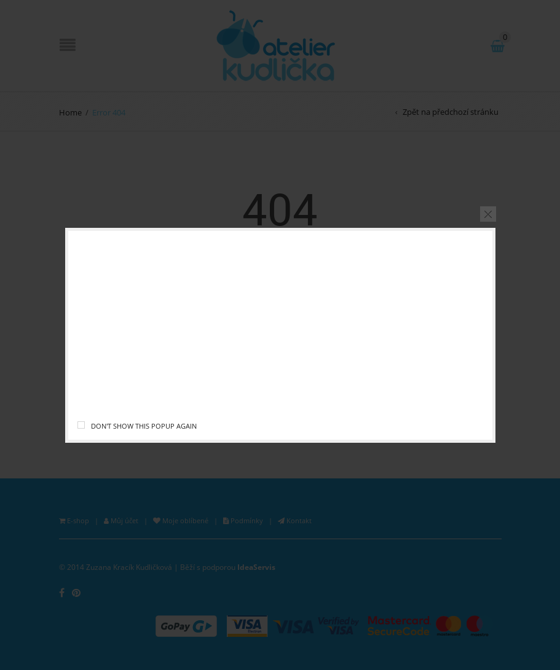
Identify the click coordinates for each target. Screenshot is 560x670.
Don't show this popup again (143, 425)
